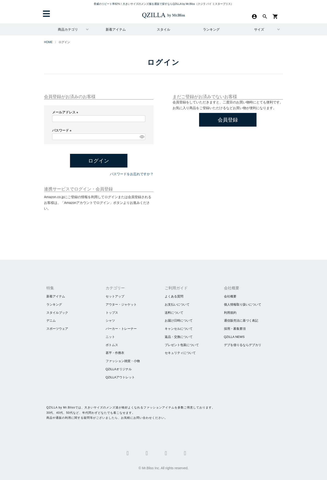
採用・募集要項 (235, 328)
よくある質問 (174, 296)
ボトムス (112, 345)
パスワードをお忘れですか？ (131, 174)
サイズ (259, 29)
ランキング (211, 29)
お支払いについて (177, 304)
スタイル (163, 29)
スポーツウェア (57, 328)
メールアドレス (66, 112)
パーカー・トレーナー (121, 328)
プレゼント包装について (182, 345)
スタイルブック (57, 312)
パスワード (62, 130)
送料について (174, 312)
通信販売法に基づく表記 (241, 320)
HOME (48, 42)
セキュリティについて (180, 353)
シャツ (110, 320)
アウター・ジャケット (121, 304)
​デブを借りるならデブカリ (242, 345)
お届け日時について (179, 320)
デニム (51, 320)
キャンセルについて (179, 328)
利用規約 (230, 312)
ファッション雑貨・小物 (123, 361)
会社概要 (230, 296)
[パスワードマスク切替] (141, 137)
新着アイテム (116, 29)
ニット (110, 337)
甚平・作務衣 (115, 353)
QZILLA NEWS (234, 337)
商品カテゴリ (68, 29)
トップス (112, 312)
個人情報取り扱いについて (242, 304)
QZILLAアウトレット (120, 377)
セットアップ (115, 296)
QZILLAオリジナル (119, 369)
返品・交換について (179, 337)
